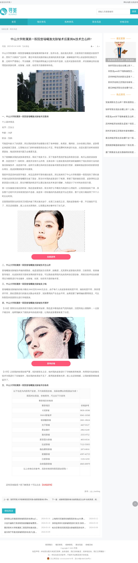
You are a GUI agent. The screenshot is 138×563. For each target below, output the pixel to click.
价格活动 (124, 22)
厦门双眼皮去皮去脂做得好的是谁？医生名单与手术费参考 (120, 153)
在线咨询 (134, 2)
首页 (14, 22)
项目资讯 (41, 22)
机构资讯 (69, 22)
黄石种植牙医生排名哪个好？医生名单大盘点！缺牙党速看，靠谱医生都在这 (121, 88)
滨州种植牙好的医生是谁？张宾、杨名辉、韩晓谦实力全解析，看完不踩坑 (121, 77)
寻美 (9, 2)
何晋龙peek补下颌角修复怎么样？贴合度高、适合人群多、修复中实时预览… (121, 71)
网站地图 (127, 2)
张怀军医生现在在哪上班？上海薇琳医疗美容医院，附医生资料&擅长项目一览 (121, 66)
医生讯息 (96, 22)
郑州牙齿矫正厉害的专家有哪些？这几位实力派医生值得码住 (120, 82)
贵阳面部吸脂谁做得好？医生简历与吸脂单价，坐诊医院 (121, 146)
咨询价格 (51, 363)
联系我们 (48, 545)
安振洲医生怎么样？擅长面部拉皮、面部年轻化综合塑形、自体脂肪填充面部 (121, 60)
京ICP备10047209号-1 (83, 559)
